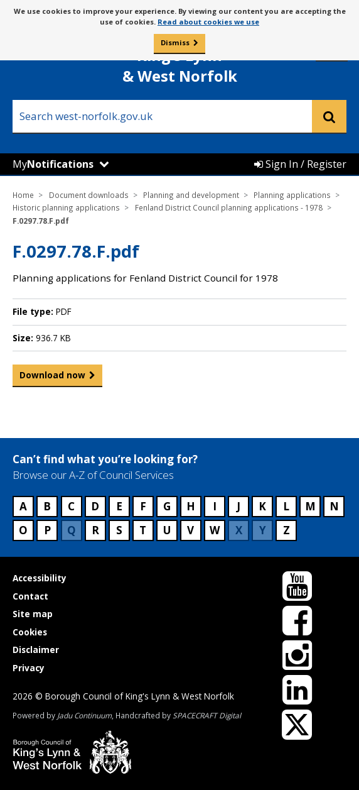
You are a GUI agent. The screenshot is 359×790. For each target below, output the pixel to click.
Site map (33, 614)
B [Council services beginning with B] (47, 506)
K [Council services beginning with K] (262, 506)
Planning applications (292, 195)
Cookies (30, 632)
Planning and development (191, 195)
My (53, 164)
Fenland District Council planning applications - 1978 (229, 207)
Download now (52, 377)
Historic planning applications (66, 207)
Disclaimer (36, 650)
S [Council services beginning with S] (119, 530)
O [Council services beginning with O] (23, 530)
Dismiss (175, 42)
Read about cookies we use (208, 21)
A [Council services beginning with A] (23, 506)
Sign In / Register (300, 164)
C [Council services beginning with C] (71, 506)
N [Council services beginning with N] (334, 506)
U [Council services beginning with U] (167, 530)
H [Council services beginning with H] (190, 506)
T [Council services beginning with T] (142, 530)
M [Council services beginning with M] (310, 506)
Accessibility (40, 578)
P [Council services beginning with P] (47, 530)
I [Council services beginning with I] (215, 506)
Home (23, 195)
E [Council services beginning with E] (119, 506)
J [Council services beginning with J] (238, 506)
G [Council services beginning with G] (167, 506)
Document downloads (89, 195)
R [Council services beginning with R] (95, 530)
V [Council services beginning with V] (190, 530)
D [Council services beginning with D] (95, 506)
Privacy (29, 668)
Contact (30, 596)
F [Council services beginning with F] (143, 506)
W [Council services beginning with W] (215, 530)
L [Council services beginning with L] (286, 506)
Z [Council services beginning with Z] (286, 530)
